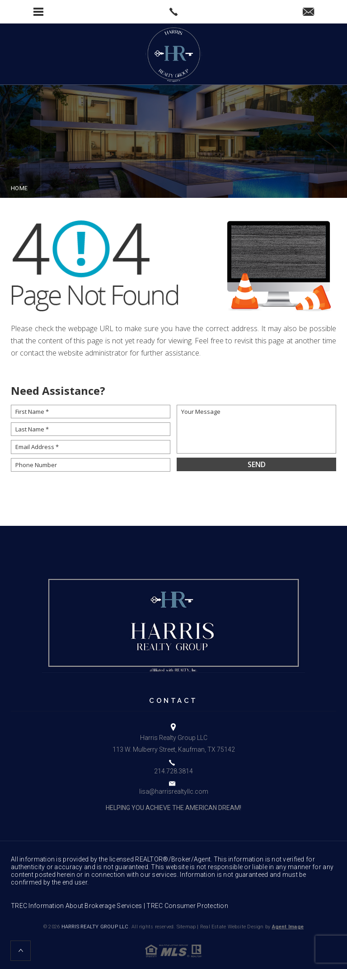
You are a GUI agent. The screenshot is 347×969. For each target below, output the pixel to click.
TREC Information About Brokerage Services (76, 905)
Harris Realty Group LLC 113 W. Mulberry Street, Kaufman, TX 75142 (174, 743)
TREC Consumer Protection (187, 905)
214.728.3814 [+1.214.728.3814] (173, 771)
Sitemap (186, 927)
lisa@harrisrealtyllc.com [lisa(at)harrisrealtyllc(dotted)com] (173, 791)
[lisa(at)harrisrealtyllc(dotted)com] (308, 12)
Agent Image (288, 927)
